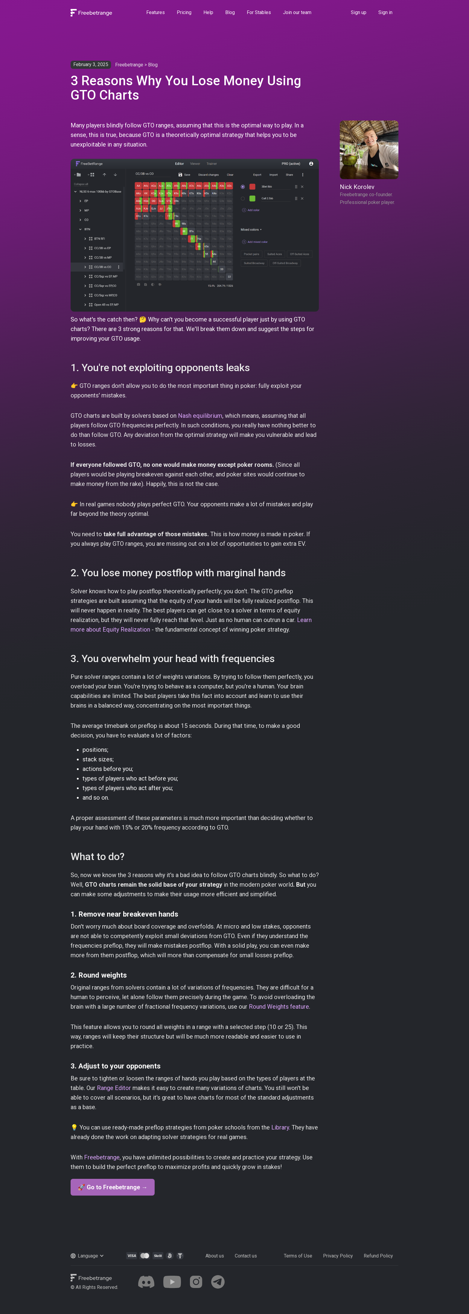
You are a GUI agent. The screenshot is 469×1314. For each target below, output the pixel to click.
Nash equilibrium (200, 415)
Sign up (358, 12)
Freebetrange (129, 65)
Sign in (385, 12)
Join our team (297, 12)
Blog (230, 12)
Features (155, 12)
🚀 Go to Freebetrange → (112, 1187)
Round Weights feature (279, 1006)
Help (208, 12)
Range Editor (114, 1088)
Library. (281, 1127)
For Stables (259, 12)
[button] (93, 1256)
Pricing (184, 12)
